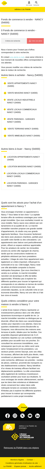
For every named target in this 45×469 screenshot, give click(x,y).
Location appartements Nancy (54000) (23, 158)
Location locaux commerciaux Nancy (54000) (23, 175)
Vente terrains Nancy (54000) (23, 129)
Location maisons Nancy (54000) (24, 167)
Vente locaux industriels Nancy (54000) (21, 101)
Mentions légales (17, 460)
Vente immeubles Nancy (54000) (24, 136)
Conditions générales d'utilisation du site (22, 463)
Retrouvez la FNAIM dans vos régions (21, 448)
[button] (14, 41)
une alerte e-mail (17, 57)
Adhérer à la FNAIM (22, 9)
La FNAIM (7, 466)
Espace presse (20, 466)
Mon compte (29, 5)
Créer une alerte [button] (37, 41)
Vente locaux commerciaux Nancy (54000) (22, 111)
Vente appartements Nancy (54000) (22, 84)
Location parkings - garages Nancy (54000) (22, 184)
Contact (30, 460)
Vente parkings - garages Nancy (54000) (21, 120)
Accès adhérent (35, 466)
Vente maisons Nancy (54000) (23, 93)
